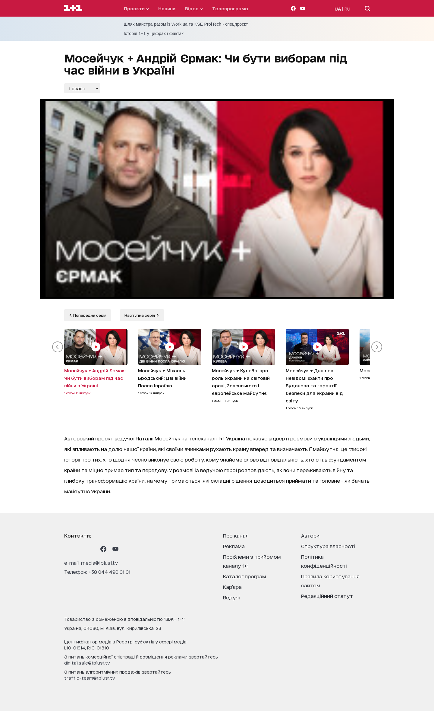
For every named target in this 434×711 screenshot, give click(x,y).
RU (347, 8)
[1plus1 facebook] (103, 549)
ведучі (231, 597)
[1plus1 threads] (79, 549)
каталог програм (244, 576)
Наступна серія (140, 315)
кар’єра (232, 586)
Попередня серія (89, 315)
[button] (57, 346)
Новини (166, 8)
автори (310, 535)
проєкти (136, 8)
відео (194, 8)
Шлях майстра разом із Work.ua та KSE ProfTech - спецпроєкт (186, 24)
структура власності (328, 546)
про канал (236, 535)
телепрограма (230, 8)
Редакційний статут (327, 595)
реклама (234, 546)
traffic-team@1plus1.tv (89, 677)
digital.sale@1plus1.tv (87, 662)
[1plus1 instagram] (67, 549)
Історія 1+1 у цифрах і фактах (154, 33)
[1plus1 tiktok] (91, 549)
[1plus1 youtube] (115, 549)
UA (338, 8)
